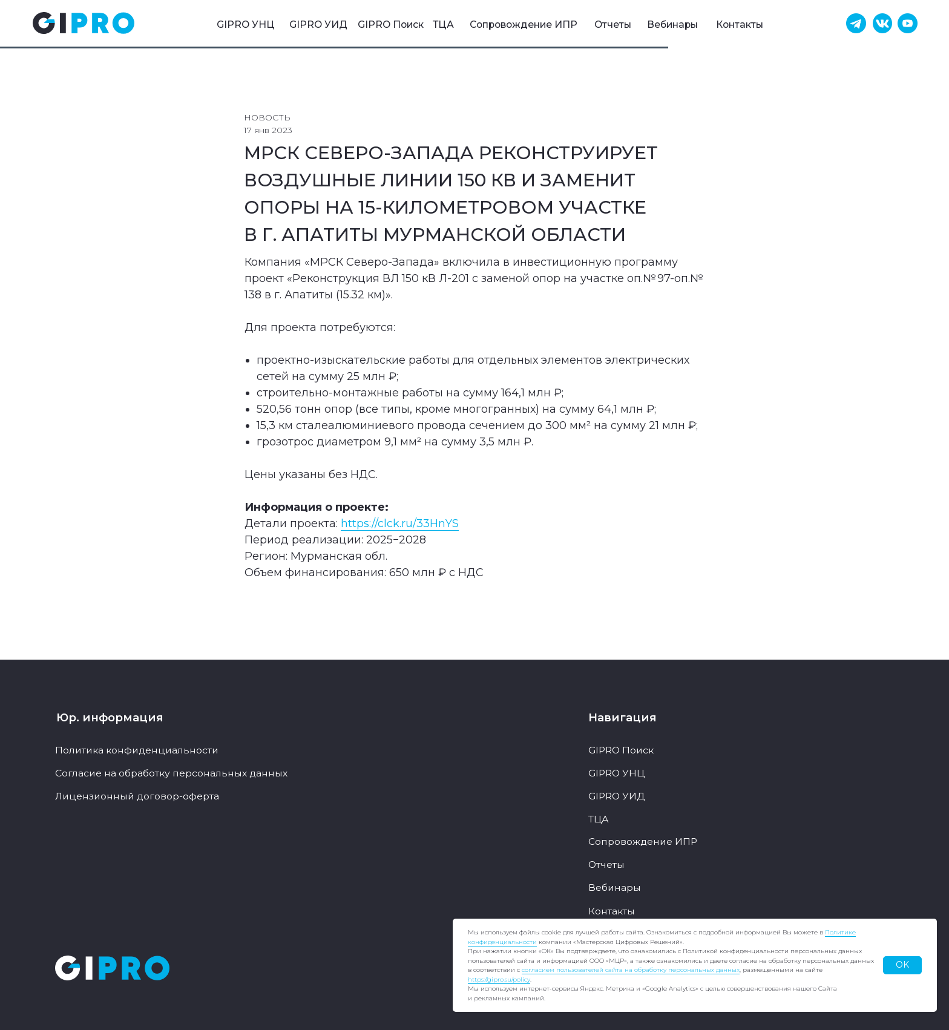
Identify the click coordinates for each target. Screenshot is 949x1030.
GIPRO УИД (318, 24)
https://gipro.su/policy (499, 979)
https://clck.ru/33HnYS (400, 523)
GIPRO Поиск (391, 24)
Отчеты (612, 24)
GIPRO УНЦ (246, 24)
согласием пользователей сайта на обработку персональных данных (631, 970)
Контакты (739, 24)
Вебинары (672, 24)
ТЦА (443, 24)
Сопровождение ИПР (523, 24)
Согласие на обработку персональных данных (171, 773)
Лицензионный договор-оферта (137, 796)
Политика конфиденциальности (136, 750)
